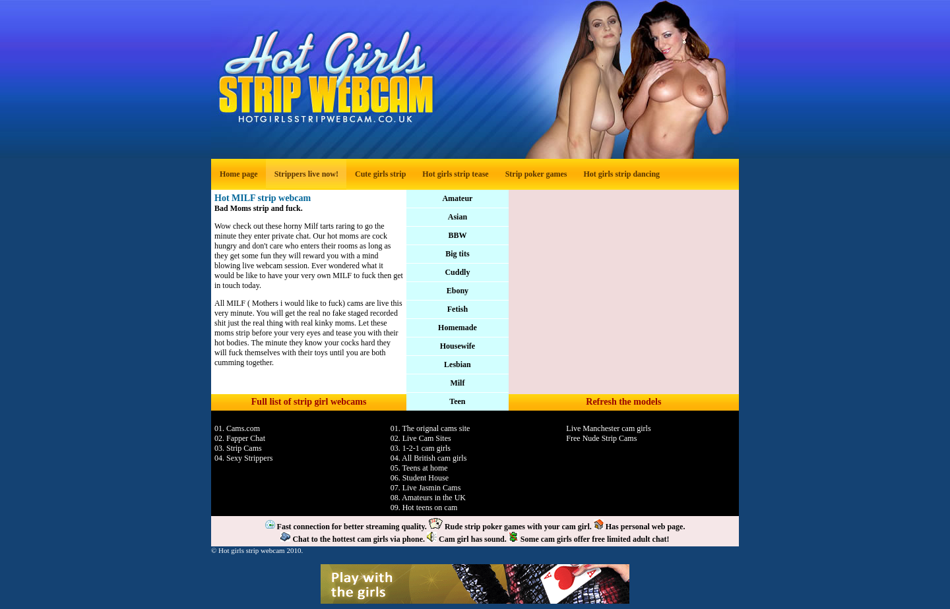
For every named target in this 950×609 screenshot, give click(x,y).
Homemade (457, 327)
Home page (239, 174)
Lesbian (457, 364)
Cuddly (457, 272)
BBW (457, 235)
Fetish (457, 309)
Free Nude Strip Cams (601, 438)
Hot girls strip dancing (621, 174)
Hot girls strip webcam (251, 550)
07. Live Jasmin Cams (426, 487)
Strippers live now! (306, 174)
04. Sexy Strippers (243, 458)
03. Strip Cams (238, 448)
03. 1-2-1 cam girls (421, 448)
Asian (457, 216)
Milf (457, 383)
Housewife (457, 346)
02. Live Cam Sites (421, 438)
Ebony (457, 290)
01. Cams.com (237, 428)
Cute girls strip (380, 174)
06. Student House (420, 477)
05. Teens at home (419, 468)
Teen (457, 401)
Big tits (457, 253)
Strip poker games (536, 174)
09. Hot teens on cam (424, 507)
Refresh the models (623, 402)
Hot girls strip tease (455, 174)
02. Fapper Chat (239, 438)
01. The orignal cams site (430, 428)
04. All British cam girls (429, 458)
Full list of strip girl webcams (309, 402)
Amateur (457, 198)
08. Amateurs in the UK (428, 497)
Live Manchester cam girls (608, 428)
